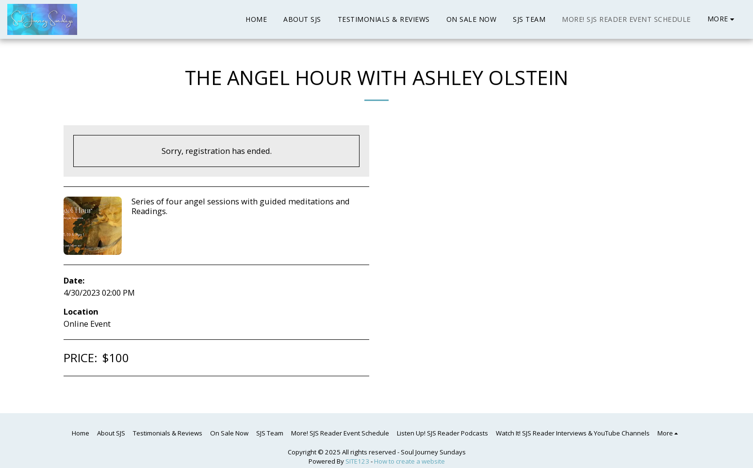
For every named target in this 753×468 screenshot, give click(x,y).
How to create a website (409, 461)
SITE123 (357, 461)
